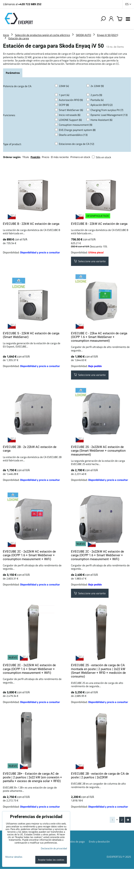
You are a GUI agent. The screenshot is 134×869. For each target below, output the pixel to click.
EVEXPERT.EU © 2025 (119, 857)
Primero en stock (80, 157)
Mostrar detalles (13, 856)
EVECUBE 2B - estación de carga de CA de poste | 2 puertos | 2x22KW (100, 775)
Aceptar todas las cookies (51, 860)
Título (25, 157)
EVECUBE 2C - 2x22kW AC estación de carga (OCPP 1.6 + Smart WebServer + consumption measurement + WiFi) (29, 555)
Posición (35, 157)
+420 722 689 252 (29, 4)
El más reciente (60, 157)
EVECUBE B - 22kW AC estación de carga (31, 224)
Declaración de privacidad (54, 848)
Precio (46, 157)
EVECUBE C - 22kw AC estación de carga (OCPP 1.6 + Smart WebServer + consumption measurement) (99, 337)
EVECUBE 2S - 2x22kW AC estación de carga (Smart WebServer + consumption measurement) (98, 450)
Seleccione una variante (90, 261)
